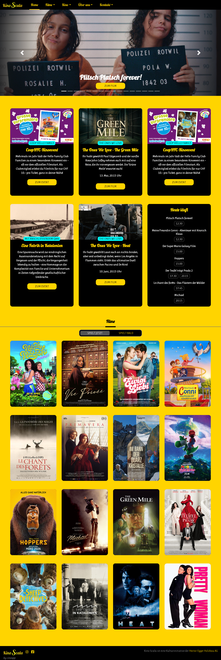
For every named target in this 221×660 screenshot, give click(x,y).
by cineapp (9, 657)
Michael (179, 295)
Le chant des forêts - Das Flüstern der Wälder (179, 282)
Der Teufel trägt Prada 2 (179, 270)
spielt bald (126, 333)
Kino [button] (65, 5)
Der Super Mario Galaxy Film (179, 246)
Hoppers (179, 258)
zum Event (42, 182)
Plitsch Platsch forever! (179, 218)
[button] (22, 53)
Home (34, 5)
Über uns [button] (84, 5)
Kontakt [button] (105, 5)
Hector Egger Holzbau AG (203, 650)
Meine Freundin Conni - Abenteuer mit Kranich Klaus (179, 232)
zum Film (110, 85)
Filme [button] (48, 5)
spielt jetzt (95, 333)
